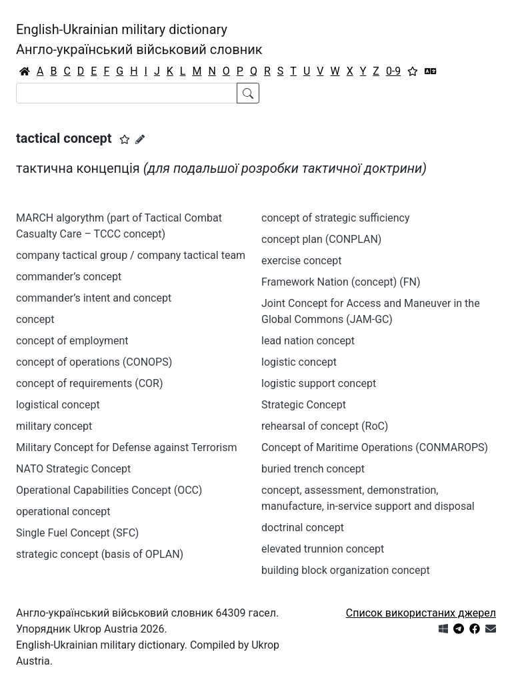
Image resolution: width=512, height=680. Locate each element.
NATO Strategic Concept (73, 468)
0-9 (393, 71)
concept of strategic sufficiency (335, 218)
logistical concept (58, 404)
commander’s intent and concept (93, 298)
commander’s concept (68, 276)
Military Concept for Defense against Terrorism (126, 447)
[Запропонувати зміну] (140, 139)
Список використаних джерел (421, 613)
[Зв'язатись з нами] (490, 629)
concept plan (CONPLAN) (321, 239)
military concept (54, 426)
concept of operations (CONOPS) (94, 362)
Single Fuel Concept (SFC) (77, 533)
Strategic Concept (303, 404)
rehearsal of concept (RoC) (324, 426)
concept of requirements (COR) (89, 383)
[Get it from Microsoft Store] (443, 629)
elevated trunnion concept (322, 549)
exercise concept (301, 260)
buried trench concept (313, 468)
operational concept (63, 511)
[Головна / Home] (24, 71)
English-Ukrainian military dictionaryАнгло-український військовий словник (139, 39)
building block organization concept (345, 570)
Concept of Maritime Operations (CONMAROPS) (374, 447)
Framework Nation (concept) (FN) (341, 282)
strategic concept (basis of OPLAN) (99, 554)
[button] (124, 139)
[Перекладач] (430, 71)
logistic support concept (318, 383)
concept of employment (72, 340)
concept (35, 319)
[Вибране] (412, 71)
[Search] (126, 93)
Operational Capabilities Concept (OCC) (109, 490)
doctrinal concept (302, 527)
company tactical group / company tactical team (130, 255)
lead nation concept (308, 340)
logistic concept (299, 362)
